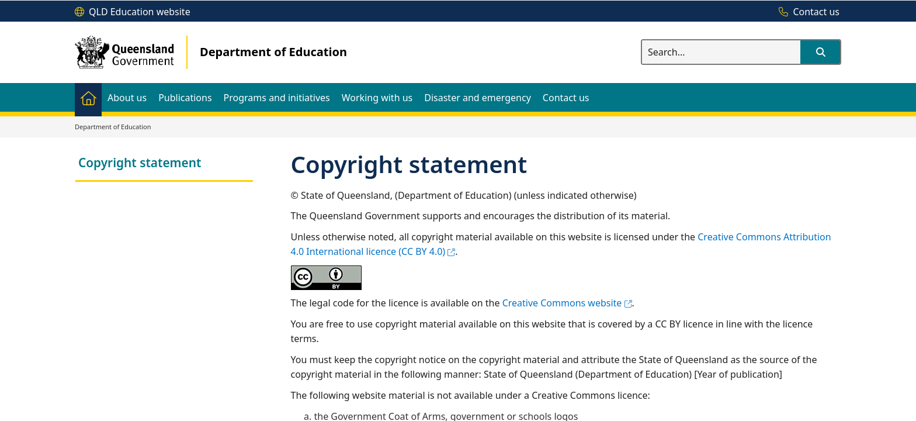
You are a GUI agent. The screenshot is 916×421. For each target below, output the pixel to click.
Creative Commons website (567, 302)
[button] (820, 52)
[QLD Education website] (132, 12)
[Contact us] (806, 12)
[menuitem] (88, 97)
